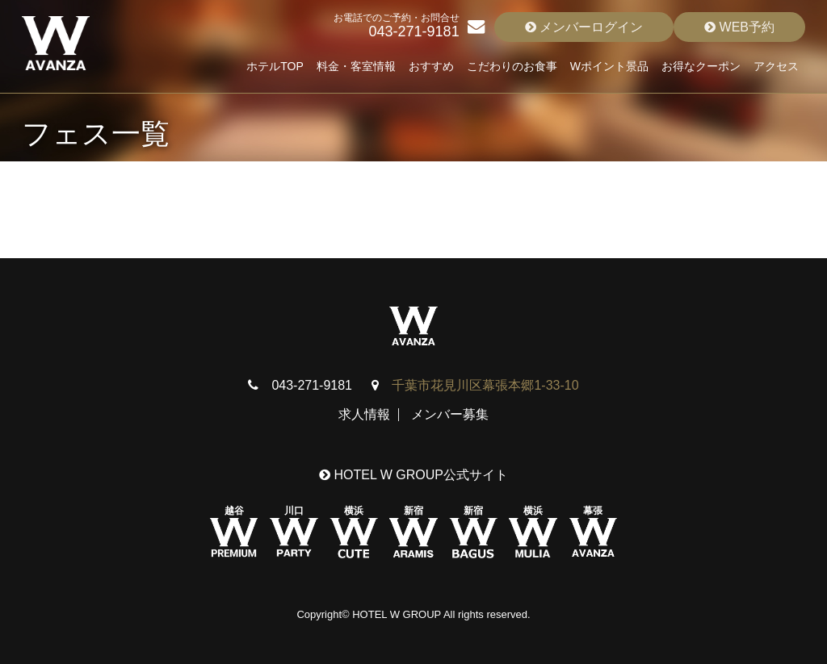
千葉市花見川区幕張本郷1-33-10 (485, 385)
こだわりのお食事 (512, 66)
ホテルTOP (275, 66)
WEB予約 (739, 27)
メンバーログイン (584, 27)
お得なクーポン (701, 66)
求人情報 (364, 414)
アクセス (776, 66)
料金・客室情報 (356, 66)
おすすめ (431, 66)
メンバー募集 (450, 414)
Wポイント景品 (609, 66)
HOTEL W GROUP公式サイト (413, 475)
